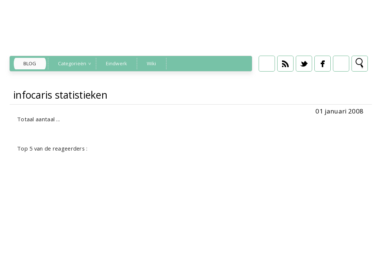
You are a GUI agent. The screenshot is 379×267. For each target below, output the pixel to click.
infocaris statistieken (60, 95)
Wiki (151, 63)
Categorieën (72, 63)
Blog (29, 63)
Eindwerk (116, 63)
